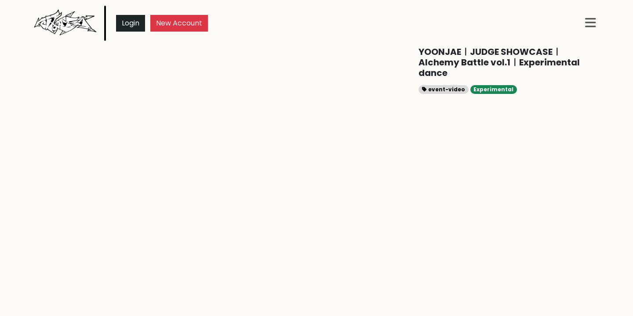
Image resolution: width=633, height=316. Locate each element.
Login (130, 23)
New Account (179, 23)
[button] (591, 23)
